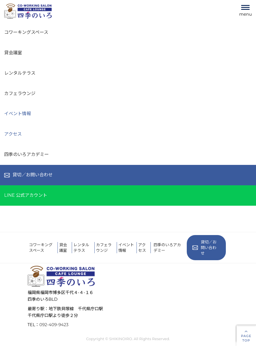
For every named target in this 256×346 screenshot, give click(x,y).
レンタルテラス (19, 73)
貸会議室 (13, 52)
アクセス (13, 134)
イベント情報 (17, 113)
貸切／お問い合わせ (28, 174)
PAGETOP (246, 335)
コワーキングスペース (26, 32)
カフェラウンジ (19, 93)
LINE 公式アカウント (25, 195)
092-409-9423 (53, 324)
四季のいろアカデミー (26, 154)
